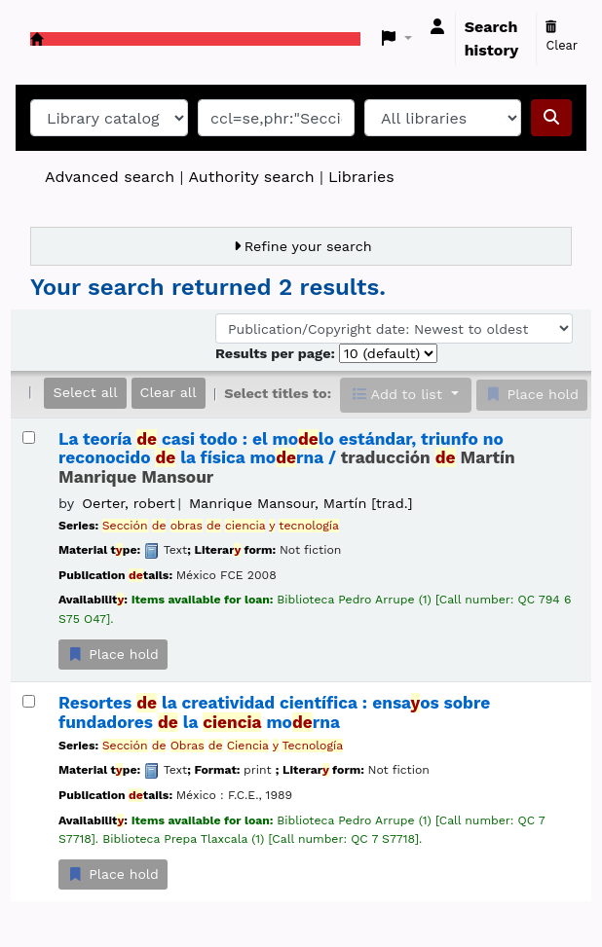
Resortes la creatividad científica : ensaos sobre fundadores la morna (274, 712)
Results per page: (277, 353)
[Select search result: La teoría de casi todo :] (28, 437)
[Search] (551, 117)
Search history (492, 38)
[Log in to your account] (437, 27)
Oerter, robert (128, 503)
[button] (397, 38)
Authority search (251, 176)
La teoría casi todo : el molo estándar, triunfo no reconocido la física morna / (286, 458)
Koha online (37, 39)
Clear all (168, 392)
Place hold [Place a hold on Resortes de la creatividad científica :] (113, 874)
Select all (85, 392)
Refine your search (308, 246)
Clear (562, 37)
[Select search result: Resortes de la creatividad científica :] (28, 701)
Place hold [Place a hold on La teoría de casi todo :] (113, 654)
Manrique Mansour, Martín (301, 503)
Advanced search (109, 176)
